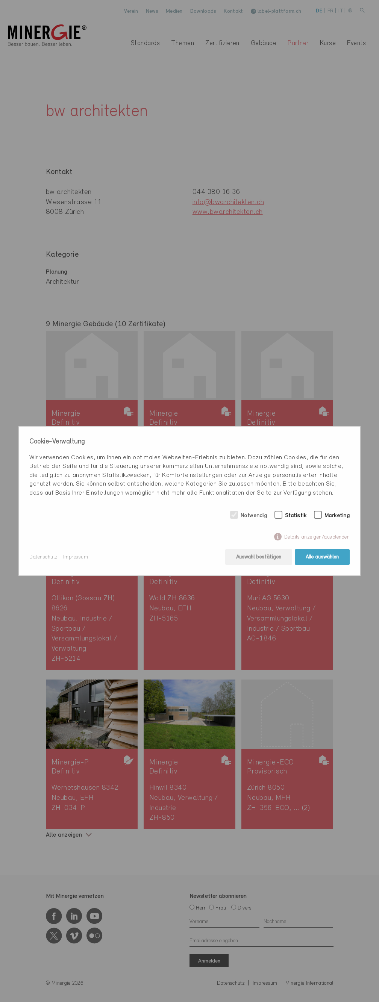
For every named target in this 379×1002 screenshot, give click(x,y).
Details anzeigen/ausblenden (317, 537)
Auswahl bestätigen (258, 557)
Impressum (75, 557)
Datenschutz (43, 557)
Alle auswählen (322, 557)
